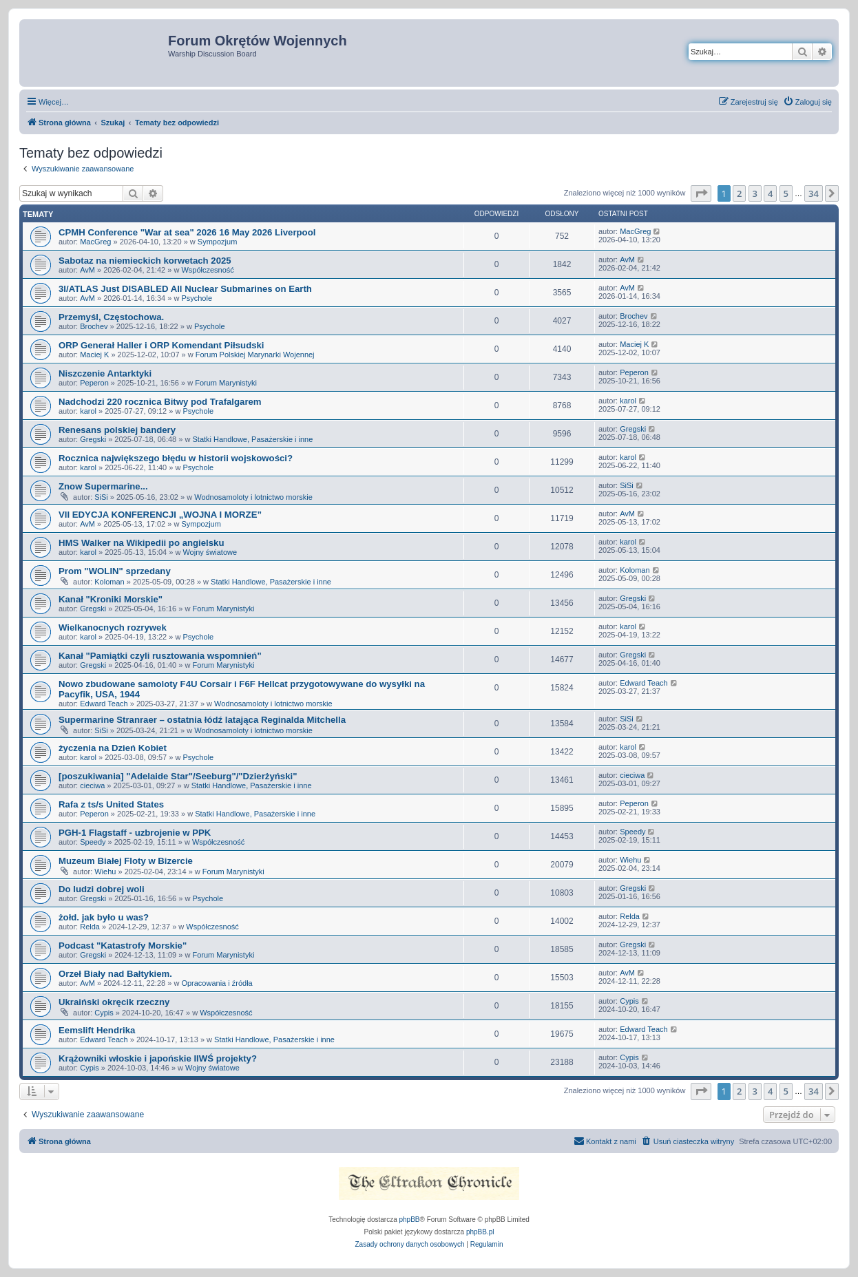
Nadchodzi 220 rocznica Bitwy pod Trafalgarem (160, 402)
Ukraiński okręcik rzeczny (114, 1002)
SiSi (101, 497)
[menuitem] (807, 102)
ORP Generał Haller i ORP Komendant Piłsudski (161, 345)
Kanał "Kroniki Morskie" (111, 599)
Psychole (196, 298)
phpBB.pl (480, 1232)
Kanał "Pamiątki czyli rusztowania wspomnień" (160, 656)
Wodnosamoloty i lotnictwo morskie (253, 497)
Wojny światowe (209, 552)
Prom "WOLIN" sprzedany (115, 571)
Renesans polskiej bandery (117, 430)
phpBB (409, 1219)
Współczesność (207, 270)
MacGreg (95, 242)
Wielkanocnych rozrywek (113, 627)
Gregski (93, 439)
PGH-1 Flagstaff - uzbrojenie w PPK (135, 832)
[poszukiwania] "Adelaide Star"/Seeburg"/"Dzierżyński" (178, 776)
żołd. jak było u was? (104, 917)
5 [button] (786, 193)
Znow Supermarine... (103, 486)
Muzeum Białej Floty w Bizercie (126, 861)
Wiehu (105, 871)
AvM (87, 270)
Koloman (109, 582)
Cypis (104, 1013)
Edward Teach (104, 703)
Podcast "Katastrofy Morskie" (123, 945)
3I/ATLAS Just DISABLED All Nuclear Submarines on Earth (185, 289)
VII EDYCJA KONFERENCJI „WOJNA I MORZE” (160, 514)
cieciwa (92, 785)
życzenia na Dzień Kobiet (113, 748)
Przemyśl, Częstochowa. (111, 317)
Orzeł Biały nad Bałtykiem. (115, 974)
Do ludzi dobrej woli (102, 889)
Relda (90, 926)
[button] (701, 193)
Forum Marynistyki (226, 383)
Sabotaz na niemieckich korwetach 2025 (145, 260)
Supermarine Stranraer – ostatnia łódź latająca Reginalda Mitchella (202, 720)
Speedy (92, 842)
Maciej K (94, 354)
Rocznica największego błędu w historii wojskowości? (176, 458)
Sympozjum (217, 242)
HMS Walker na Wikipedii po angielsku (141, 543)
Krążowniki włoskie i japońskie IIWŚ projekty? (158, 1058)
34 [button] (813, 193)
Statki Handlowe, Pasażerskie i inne (252, 439)
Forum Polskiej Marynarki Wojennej (255, 354)
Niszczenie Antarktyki (105, 373)
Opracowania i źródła (216, 983)
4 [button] (770, 193)
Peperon (94, 383)
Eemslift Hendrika (97, 1030)
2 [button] (739, 193)
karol (88, 411)
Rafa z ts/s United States (111, 804)
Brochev (93, 326)
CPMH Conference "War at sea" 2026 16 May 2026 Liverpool (187, 232)
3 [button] (755, 193)
